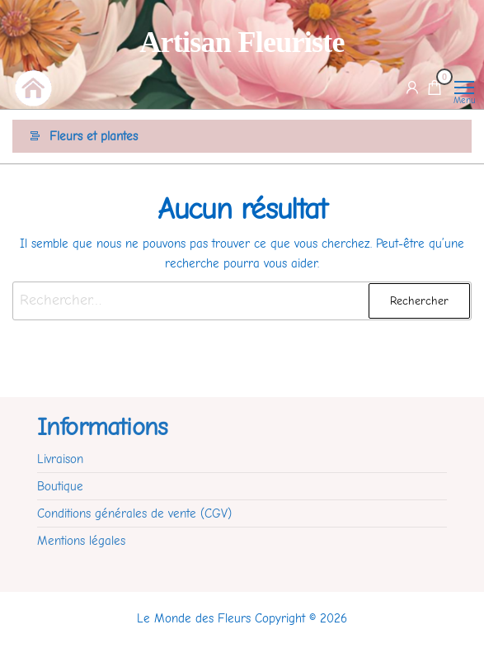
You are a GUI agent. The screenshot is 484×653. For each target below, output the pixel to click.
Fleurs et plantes (93, 136)
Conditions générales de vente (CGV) (134, 513)
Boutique (60, 486)
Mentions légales (81, 540)
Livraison (60, 459)
